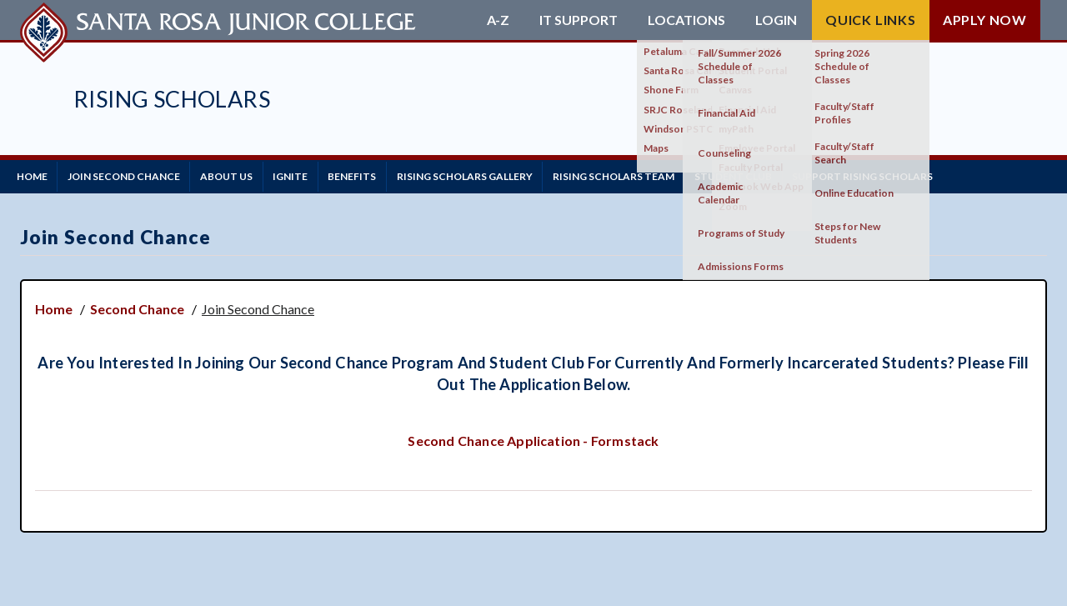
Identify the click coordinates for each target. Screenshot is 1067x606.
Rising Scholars (171, 99)
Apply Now (985, 20)
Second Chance (137, 305)
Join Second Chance (134, 174)
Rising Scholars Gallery (505, 174)
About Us (244, 174)
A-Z (498, 20)
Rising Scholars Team (661, 174)
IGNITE (315, 174)
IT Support (578, 20)
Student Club (788, 174)
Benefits (385, 174)
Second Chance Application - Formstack (533, 436)
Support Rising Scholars (924, 174)
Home (35, 174)
